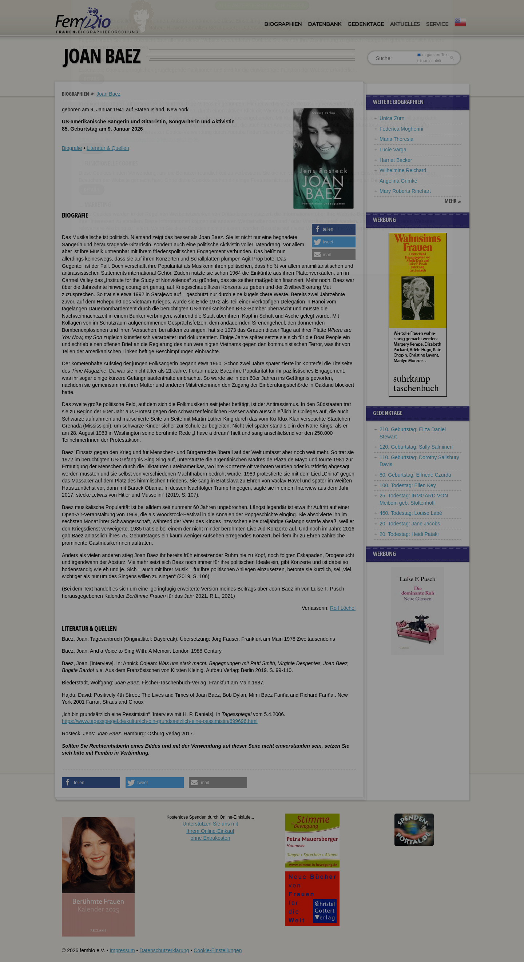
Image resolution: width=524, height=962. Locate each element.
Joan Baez (108, 94)
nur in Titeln (429, 60)
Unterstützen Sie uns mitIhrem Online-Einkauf (210, 831)
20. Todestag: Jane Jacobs (410, 523)
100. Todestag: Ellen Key (408, 485)
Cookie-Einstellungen (218, 950)
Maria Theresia (396, 139)
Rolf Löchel (343, 608)
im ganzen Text (433, 54)
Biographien (283, 24)
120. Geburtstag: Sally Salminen (416, 447)
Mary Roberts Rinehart (405, 191)
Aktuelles (405, 24)
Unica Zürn (392, 118)
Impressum (122, 950)
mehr (450, 200)
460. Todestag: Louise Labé (411, 513)
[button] (334, 229)
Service (437, 24)
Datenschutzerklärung (164, 950)
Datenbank (324, 24)
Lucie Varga (393, 149)
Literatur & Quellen (108, 148)
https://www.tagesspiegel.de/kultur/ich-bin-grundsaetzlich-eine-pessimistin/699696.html (160, 721)
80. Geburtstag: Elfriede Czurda (415, 475)
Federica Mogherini (401, 129)
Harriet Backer (396, 160)
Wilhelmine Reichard (403, 170)
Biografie (72, 148)
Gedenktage (366, 24)
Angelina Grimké (398, 181)
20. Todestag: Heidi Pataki (409, 534)
